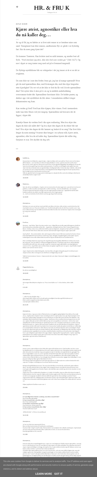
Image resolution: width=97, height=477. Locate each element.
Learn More (43, 473)
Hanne (25, 184)
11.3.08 (25, 434)
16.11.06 (25, 415)
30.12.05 (25, 339)
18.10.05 (25, 273)
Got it (58, 473)
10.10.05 (25, 178)
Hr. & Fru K (52, 8)
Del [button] (17, 149)
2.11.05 (25, 287)
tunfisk (25, 158)
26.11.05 (25, 305)
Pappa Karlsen (27, 267)
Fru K (24, 222)
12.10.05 (25, 197)
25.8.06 (25, 387)
